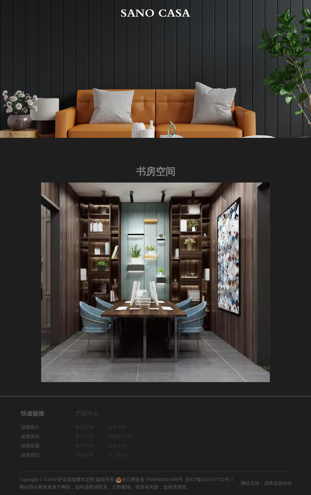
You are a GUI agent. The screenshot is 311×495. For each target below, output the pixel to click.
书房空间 (86, 455)
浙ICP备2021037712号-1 (209, 479)
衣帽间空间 (121, 436)
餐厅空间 (86, 445)
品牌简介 (56, 12)
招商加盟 (254, 12)
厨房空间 (119, 445)
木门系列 (119, 455)
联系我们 (282, 12)
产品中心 (83, 12)
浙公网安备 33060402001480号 (149, 479)
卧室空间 (119, 427)
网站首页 (28, 12)
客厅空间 (86, 436)
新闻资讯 (227, 12)
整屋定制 (86, 427)
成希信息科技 (278, 483)
